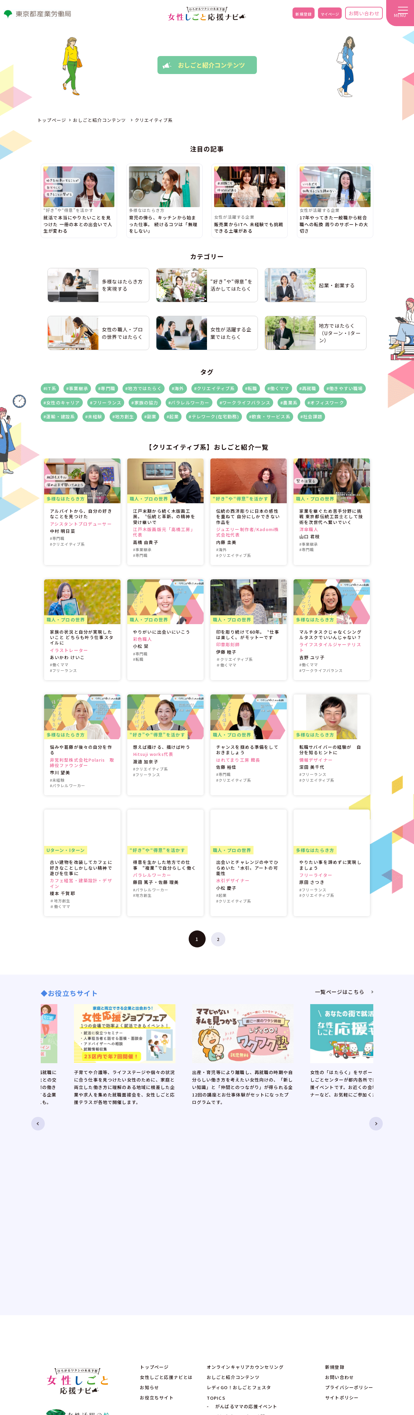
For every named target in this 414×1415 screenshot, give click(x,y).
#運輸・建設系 (59, 416)
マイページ (320, 15)
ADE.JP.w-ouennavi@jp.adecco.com (333, 1295)
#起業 (173, 416)
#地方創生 (123, 416)
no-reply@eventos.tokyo (320, 1304)
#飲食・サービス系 (269, 416)
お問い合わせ (357, 15)
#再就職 (308, 388)
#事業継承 (77, 388)
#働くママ (278, 388)
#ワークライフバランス (245, 402)
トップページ (154, 1185)
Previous (28, 1051)
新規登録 (288, 15)
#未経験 (93, 416)
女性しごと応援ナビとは (166, 1196)
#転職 (251, 388)
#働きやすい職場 (344, 388)
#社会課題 (311, 416)
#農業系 (289, 402)
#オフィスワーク (325, 402)
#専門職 (106, 388)
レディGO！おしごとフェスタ (239, 1206)
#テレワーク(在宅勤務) (214, 416)
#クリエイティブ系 (214, 388)
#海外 (178, 388)
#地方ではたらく (143, 388)
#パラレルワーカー (189, 402)
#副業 (150, 416)
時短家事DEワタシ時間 (240, 1235)
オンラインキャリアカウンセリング (245, 1185)
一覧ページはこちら (339, 991)
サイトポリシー (342, 1216)
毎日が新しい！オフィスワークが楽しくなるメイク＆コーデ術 (263, 1247)
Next (385, 1051)
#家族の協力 (144, 402)
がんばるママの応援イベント (246, 1225)
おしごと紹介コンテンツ (233, 1196)
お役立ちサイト (156, 1216)
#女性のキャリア (61, 402)
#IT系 (49, 388)
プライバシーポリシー (349, 1206)
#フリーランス (105, 402)
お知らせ (149, 1206)
